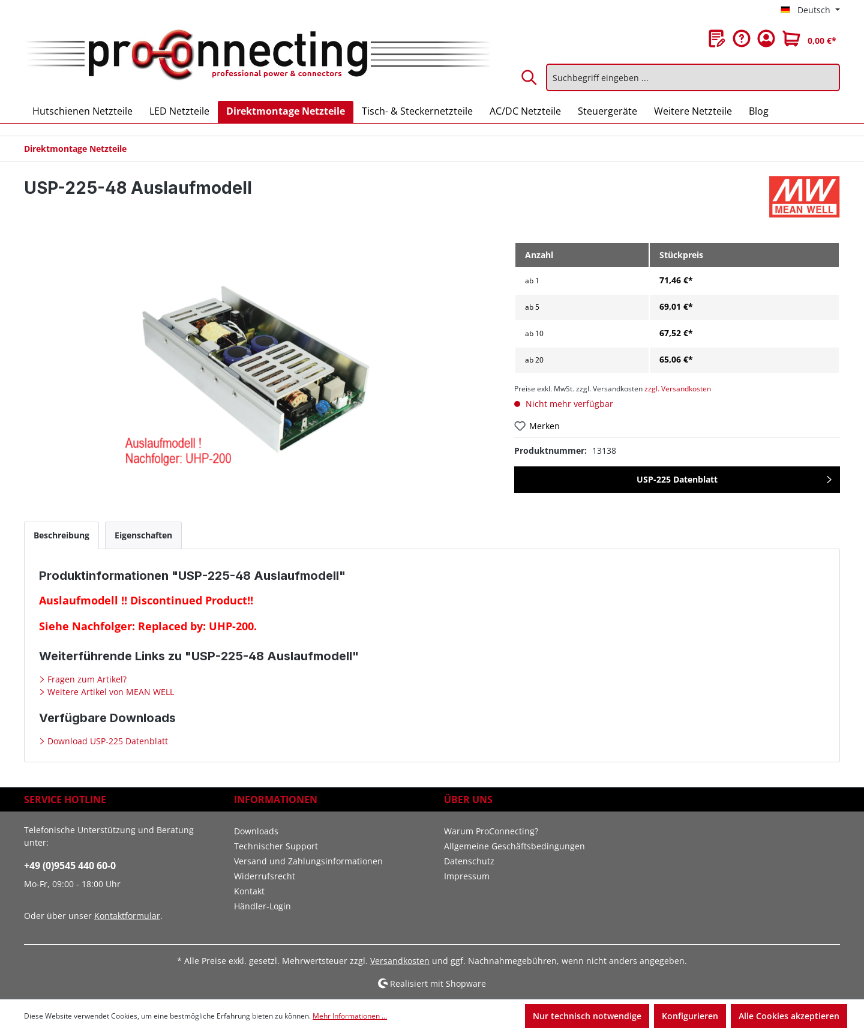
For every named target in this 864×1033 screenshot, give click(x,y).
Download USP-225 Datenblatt (106, 741)
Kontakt (249, 891)
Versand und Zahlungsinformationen (308, 861)
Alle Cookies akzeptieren (789, 1016)
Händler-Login (262, 906)
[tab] (61, 535)
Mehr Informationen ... (350, 1016)
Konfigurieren (690, 1016)
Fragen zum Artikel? (86, 679)
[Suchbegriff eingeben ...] (693, 77)
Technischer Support (276, 846)
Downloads (256, 831)
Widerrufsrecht (264, 876)
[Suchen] (530, 77)
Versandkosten (400, 960)
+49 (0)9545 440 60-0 (70, 865)
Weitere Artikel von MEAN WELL (109, 691)
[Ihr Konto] (766, 38)
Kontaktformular (127, 915)
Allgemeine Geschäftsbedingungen (514, 846)
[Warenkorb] (809, 38)
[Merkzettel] (717, 38)
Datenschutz (469, 861)
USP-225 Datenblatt (677, 479)
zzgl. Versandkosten (677, 389)
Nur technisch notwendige (587, 1016)
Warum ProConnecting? (491, 831)
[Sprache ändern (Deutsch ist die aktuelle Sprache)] (810, 10)
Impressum (467, 876)
